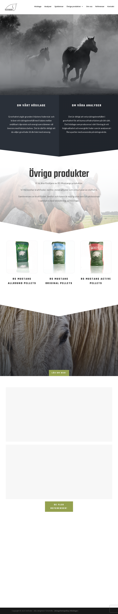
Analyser (47, 8)
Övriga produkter (74, 8)
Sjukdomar (59, 8)
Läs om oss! (59, 373)
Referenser (99, 8)
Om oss (89, 8)
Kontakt (110, 8)
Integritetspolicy (62, 611)
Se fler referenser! (59, 506)
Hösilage (37, 8)
